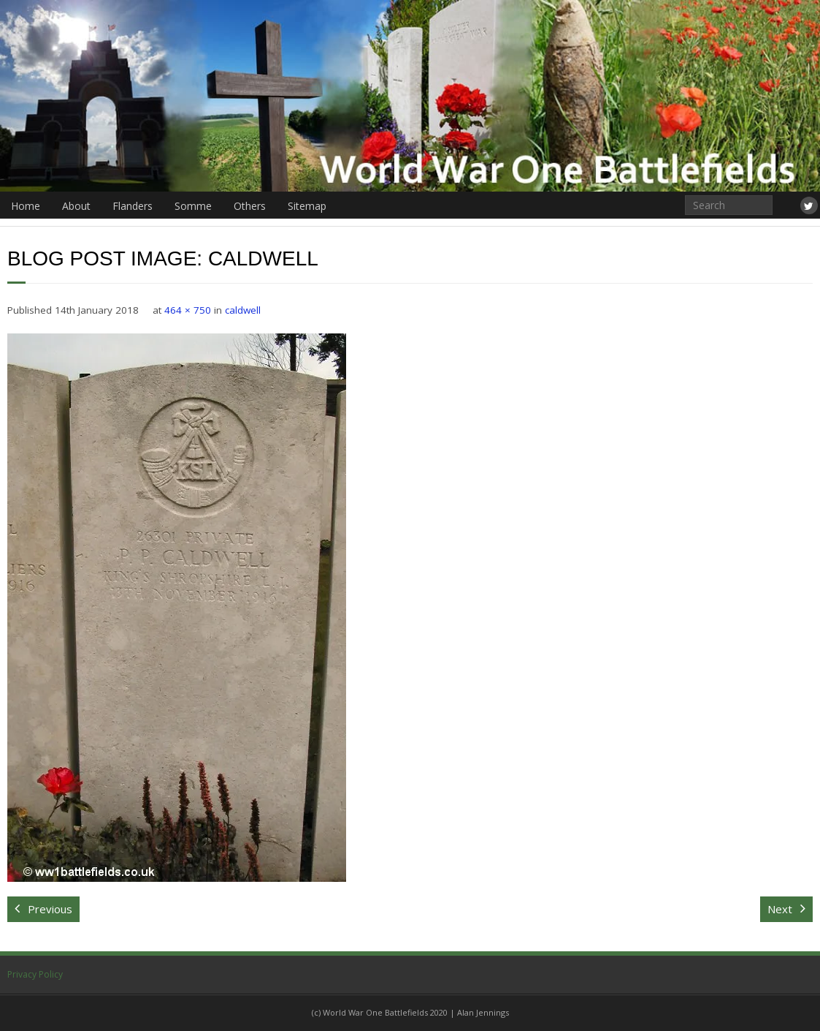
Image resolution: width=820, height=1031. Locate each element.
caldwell (243, 310)
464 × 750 (187, 310)
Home (25, 206)
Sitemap (307, 206)
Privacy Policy (35, 974)
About (76, 206)
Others (250, 206)
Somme (193, 206)
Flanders (132, 206)
